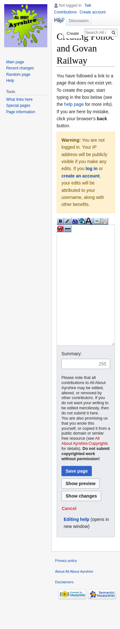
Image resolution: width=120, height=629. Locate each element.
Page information (20, 112)
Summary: (71, 377)
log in (91, 168)
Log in (59, 19)
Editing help (76, 543)
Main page (15, 62)
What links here (19, 99)
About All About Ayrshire (74, 595)
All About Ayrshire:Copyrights (84, 465)
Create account (93, 12)
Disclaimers (64, 606)
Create (73, 33)
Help (10, 80)
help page (74, 104)
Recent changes (20, 68)
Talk (87, 5)
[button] (69, 532)
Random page (18, 74)
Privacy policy (66, 584)
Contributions (65, 12)
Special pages (18, 105)
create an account (80, 175)
